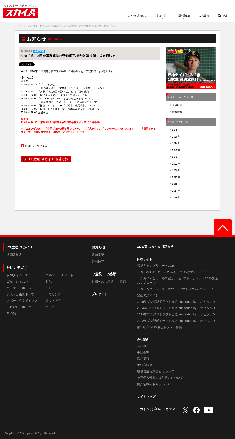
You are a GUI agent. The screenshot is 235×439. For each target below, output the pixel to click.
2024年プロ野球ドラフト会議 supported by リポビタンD (176, 308)
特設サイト (144, 259)
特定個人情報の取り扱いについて (160, 377)
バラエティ (53, 307)
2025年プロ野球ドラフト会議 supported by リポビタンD (176, 301)
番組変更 (176, 105)
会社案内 (143, 339)
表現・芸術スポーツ (20, 294)
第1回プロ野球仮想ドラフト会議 (159, 327)
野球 (49, 281)
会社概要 (143, 346)
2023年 (175, 150)
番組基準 (143, 352)
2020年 (175, 170)
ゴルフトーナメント (59, 275)
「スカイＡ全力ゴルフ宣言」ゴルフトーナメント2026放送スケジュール (177, 280)
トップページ (22, 26)
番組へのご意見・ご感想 (109, 281)
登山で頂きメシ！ (149, 295)
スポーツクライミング (22, 300)
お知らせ (37, 26)
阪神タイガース (17, 275)
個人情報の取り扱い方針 (154, 384)
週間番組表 (14, 254)
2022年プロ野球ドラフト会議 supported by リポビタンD (176, 320)
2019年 (175, 177)
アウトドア (53, 300)
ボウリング (53, 294)
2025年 (175, 136)
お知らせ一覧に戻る (34, 145)
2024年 (175, 143)
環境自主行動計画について (155, 371)
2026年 (175, 130)
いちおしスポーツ (19, 307)
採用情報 (143, 358)
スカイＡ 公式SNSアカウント (157, 409)
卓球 (49, 288)
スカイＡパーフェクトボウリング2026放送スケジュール (176, 289)
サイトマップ (146, 396)
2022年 (175, 157)
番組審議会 (144, 365)
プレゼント (99, 294)
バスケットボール (19, 288)
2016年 (175, 197)
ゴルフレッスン (17, 281)
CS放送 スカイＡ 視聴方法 (155, 246)
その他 (11, 313)
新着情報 (176, 111)
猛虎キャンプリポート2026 (156, 265)
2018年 (175, 184)
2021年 (175, 163)
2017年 (175, 190)
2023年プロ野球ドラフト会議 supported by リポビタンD (176, 314)
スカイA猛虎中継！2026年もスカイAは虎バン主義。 (173, 272)
